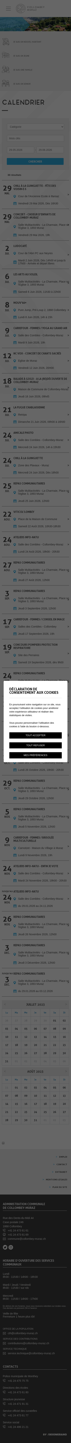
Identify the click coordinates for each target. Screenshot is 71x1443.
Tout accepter (35, 735)
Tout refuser (35, 745)
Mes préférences (35, 755)
